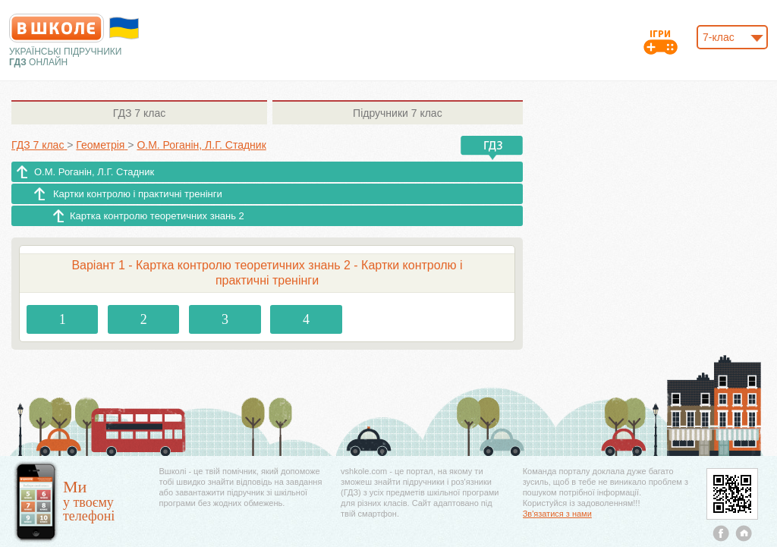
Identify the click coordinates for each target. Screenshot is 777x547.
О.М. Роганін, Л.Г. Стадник (94, 172)
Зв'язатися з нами (557, 513)
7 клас (139, 113)
